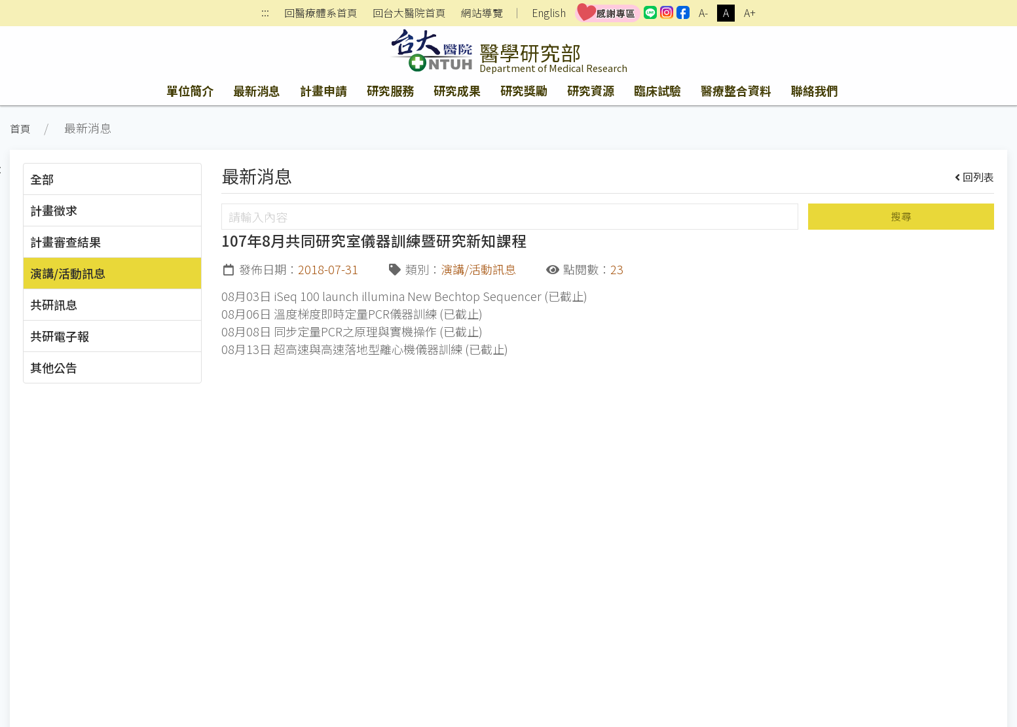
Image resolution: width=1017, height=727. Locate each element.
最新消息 (256, 90)
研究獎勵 (523, 90)
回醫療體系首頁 (321, 13)
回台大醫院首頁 (409, 13)
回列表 (975, 177)
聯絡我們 (814, 90)
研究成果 (457, 90)
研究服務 (390, 90)
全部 (42, 178)
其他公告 (53, 367)
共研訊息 (53, 304)
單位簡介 (189, 90)
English (549, 12)
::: (265, 13)
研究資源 (590, 90)
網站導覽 (482, 13)
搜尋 (901, 216)
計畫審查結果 (65, 241)
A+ (750, 12)
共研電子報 (59, 335)
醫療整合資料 (736, 90)
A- (703, 12)
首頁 (20, 128)
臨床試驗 (657, 90)
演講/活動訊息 (67, 272)
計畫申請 (323, 90)
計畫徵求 (53, 210)
